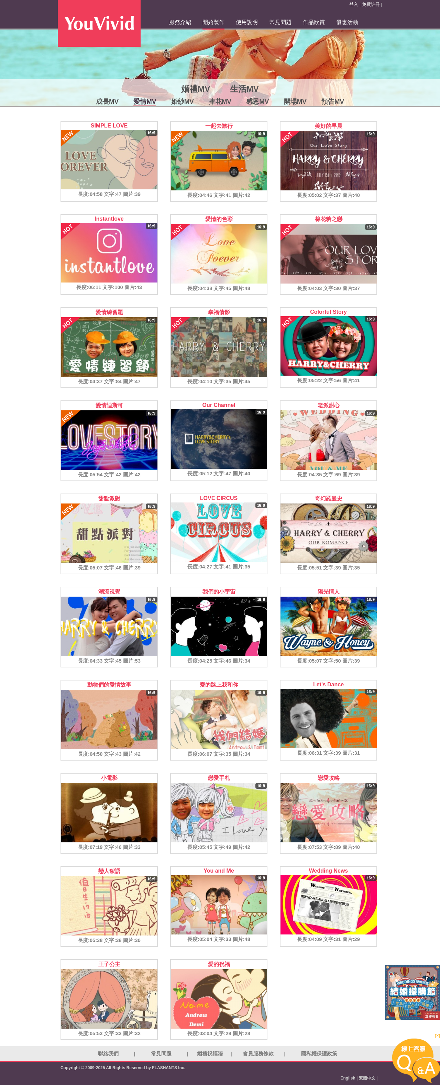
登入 (353, 4)
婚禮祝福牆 (210, 1053)
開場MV (295, 101)
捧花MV (220, 101)
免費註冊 (371, 4)
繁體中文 (367, 1078)
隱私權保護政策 (319, 1053)
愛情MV (144, 101)
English (347, 1078)
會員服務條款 (258, 1053)
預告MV (332, 101)
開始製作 (213, 22)
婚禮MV (195, 88)
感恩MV (257, 101)
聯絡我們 (108, 1053)
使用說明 (247, 22)
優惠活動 (347, 22)
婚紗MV (182, 101)
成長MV (107, 101)
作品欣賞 (314, 22)
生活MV (244, 88)
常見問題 (281, 22)
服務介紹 (180, 22)
